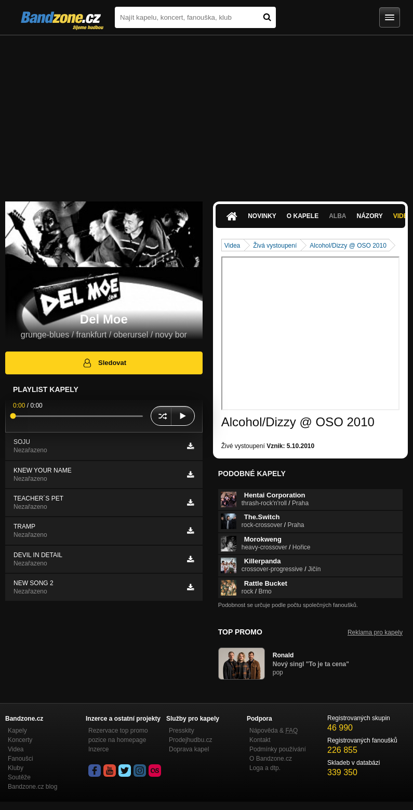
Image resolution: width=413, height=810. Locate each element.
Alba (337, 216)
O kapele (302, 216)
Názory (370, 216)
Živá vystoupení (275, 245)
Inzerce (98, 749)
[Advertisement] (206, 113)
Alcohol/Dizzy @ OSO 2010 (348, 245)
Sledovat (104, 363)
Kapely (17, 730)
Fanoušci (20, 758)
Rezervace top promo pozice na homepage (118, 735)
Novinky (262, 216)
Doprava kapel (189, 749)
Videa (232, 245)
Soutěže (19, 777)
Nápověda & (273, 730)
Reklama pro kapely (375, 632)
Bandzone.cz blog (32, 786)
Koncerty (20, 740)
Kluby (15, 768)
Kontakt (260, 740)
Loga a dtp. (265, 768)
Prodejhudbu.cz (190, 740)
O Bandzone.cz (270, 758)
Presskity (181, 730)
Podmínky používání (277, 749)
